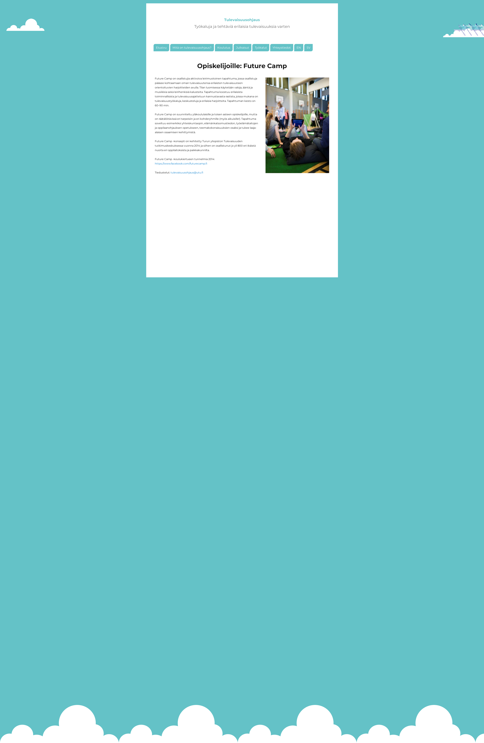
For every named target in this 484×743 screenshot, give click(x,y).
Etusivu (161, 57)
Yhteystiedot (282, 57)
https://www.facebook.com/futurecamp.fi (181, 173)
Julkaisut (242, 57)
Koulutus (223, 57)
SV (308, 57)
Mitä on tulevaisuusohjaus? (192, 57)
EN (299, 57)
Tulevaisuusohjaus (242, 24)
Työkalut (261, 57)
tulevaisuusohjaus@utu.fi (187, 182)
